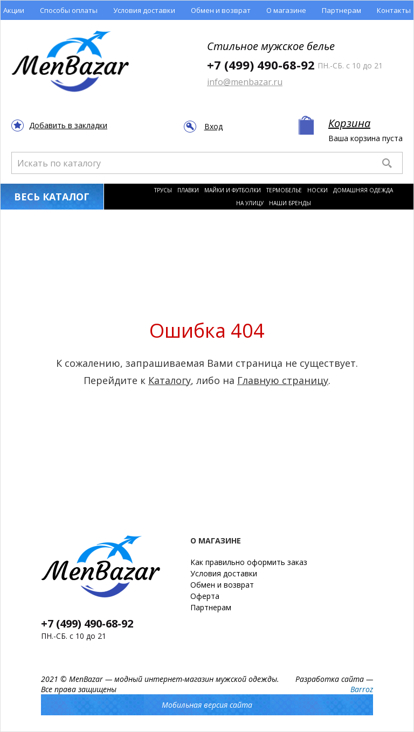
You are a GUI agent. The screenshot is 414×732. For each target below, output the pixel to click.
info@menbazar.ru (244, 82)
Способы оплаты (69, 10)
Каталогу (169, 380)
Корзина (349, 123)
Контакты (394, 10)
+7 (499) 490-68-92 (261, 65)
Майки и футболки (232, 190)
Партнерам (341, 10)
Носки (317, 190)
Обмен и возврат (221, 10)
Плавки (188, 190)
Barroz (361, 689)
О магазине (286, 10)
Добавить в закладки (68, 125)
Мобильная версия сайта (207, 705)
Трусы (163, 190)
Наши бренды (290, 203)
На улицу (250, 203)
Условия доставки (144, 10)
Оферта (204, 596)
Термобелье (284, 190)
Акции (13, 10)
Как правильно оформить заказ (248, 562)
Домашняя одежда (363, 190)
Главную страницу (282, 380)
